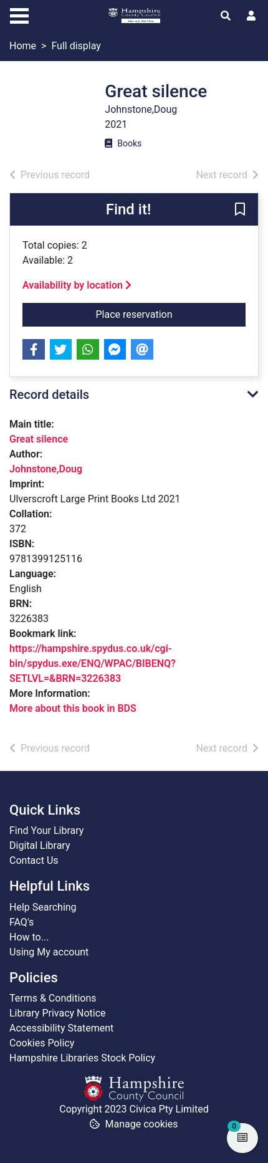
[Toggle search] (225, 16)
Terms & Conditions (53, 998)
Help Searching (43, 907)
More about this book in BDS (72, 708)
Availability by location (77, 285)
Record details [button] (49, 394)
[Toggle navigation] (19, 14)
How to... (29, 937)
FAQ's (21, 922)
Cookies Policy (41, 1043)
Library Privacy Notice (57, 1013)
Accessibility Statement (61, 1028)
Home (22, 46)
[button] (240, 210)
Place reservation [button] (170, 313)
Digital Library (39, 845)
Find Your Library (46, 830)
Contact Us (34, 860)
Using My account (49, 952)
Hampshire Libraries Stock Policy (82, 1058)
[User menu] (251, 16)
